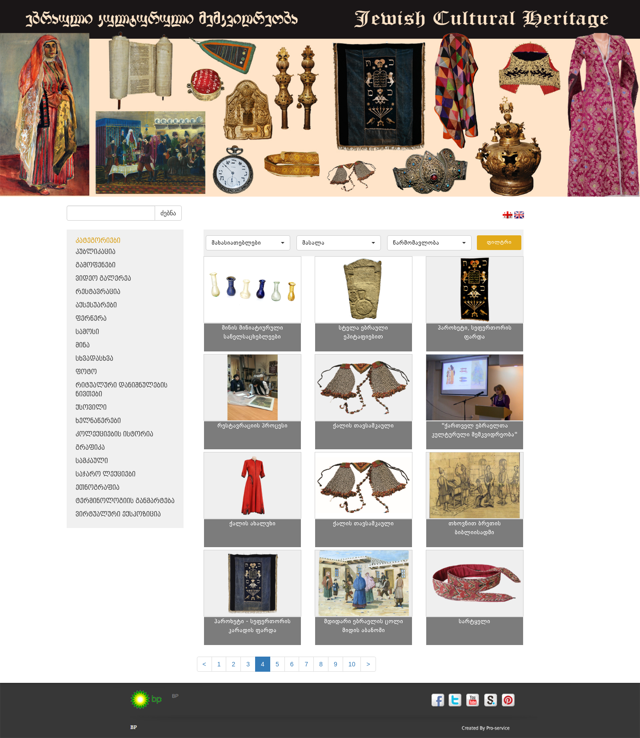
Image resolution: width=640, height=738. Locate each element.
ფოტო (86, 372)
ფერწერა (91, 319)
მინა (83, 345)
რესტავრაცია (98, 292)
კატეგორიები (98, 241)
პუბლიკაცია (96, 252)
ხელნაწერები (98, 421)
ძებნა (168, 213)
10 (352, 664)
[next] (368, 664)
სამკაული (92, 461)
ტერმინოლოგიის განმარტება (125, 501)
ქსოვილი (91, 407)
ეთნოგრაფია (98, 488)
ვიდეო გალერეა (103, 278)
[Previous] (204, 664)
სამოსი (87, 332)
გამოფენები (96, 265)
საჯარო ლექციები (106, 474)
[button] (248, 242)
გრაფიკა (90, 448)
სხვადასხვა (94, 359)
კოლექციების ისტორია (114, 434)
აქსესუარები (96, 305)
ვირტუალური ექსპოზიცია (118, 514)
